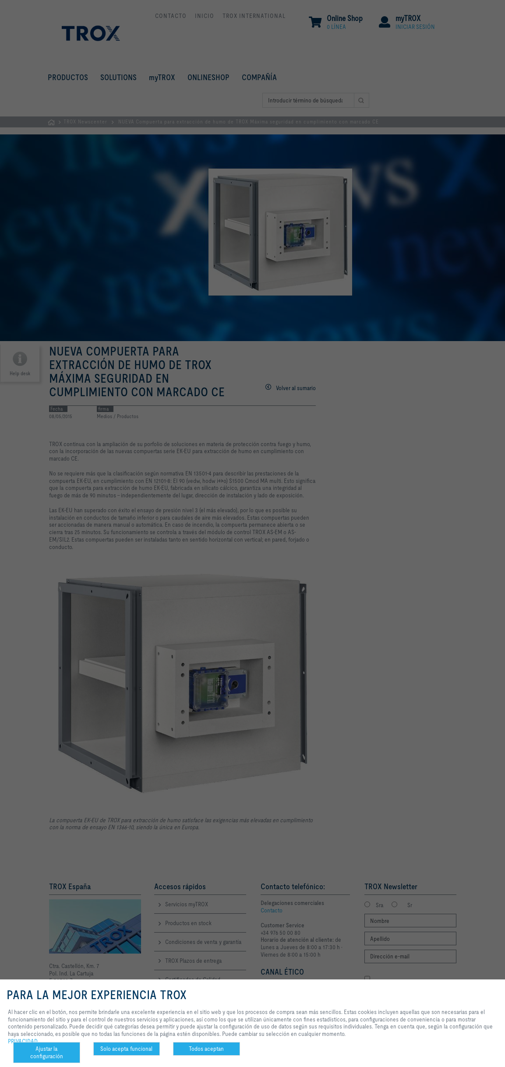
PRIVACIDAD (23, 1041)
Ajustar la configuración (46, 1052)
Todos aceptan (206, 1048)
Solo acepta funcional (126, 1048)
